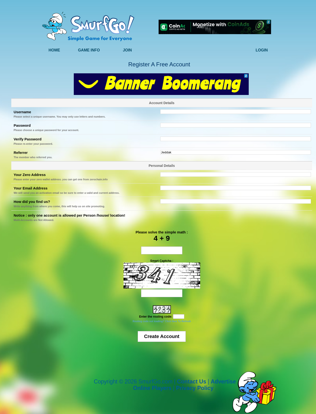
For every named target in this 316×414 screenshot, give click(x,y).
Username (22, 112)
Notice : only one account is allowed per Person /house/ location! (69, 215)
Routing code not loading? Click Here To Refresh (162, 321)
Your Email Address (31, 188)
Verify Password (28, 139)
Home (54, 50)
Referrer (21, 153)
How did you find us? (32, 202)
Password (22, 125)
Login (262, 50)
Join (127, 50)
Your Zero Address (30, 175)
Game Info (89, 50)
